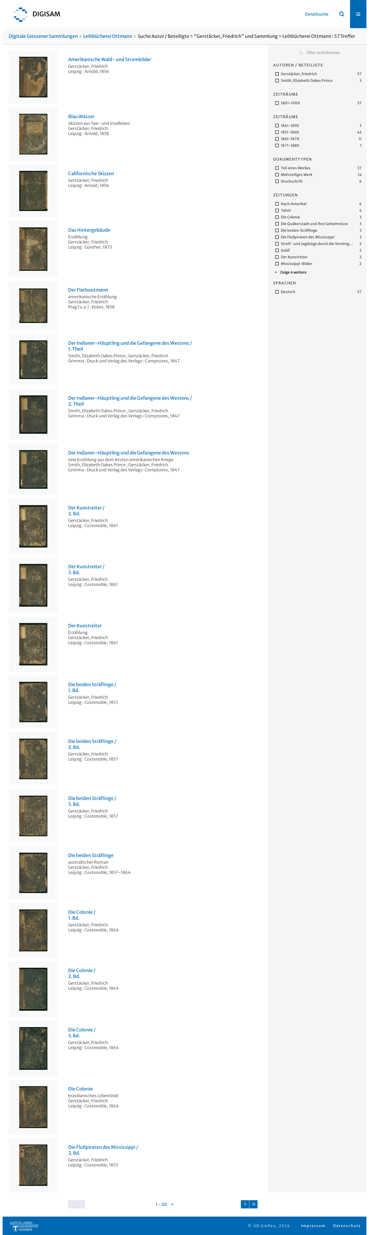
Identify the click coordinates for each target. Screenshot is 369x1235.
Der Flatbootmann (88, 290)
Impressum (313, 1225)
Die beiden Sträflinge (91, 855)
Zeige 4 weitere (293, 272)
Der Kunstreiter (85, 626)
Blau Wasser (81, 116)
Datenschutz (347, 1225)
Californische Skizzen (91, 173)
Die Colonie (80, 1089)
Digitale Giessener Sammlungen (43, 36)
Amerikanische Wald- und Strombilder (109, 59)
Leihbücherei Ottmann (107, 36)
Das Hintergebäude (89, 230)
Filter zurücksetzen (323, 52)
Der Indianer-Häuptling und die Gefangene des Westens (128, 453)
